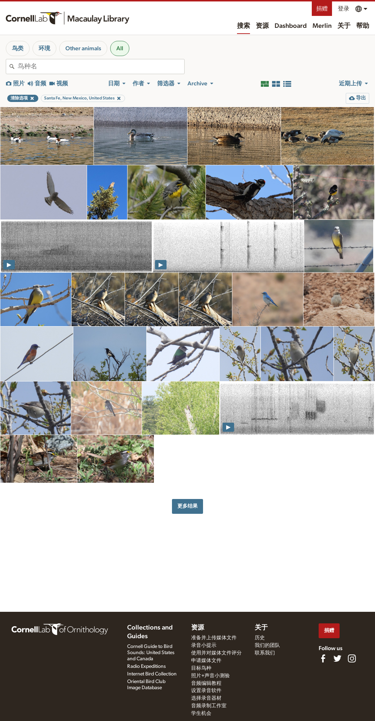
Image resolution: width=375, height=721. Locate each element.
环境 (44, 48)
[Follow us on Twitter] (337, 658)
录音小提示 (203, 645)
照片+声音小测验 (210, 675)
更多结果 (187, 506)
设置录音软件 (206, 690)
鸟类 (17, 48)
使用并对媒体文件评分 (216, 653)
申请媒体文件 (206, 660)
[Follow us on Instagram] (352, 658)
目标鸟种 (201, 668)
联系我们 (265, 653)
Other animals (83, 48)
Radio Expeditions (146, 666)
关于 (343, 26)
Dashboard (291, 26)
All (119, 48)
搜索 (243, 26)
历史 (260, 637)
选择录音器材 (206, 698)
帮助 (362, 26)
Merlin (322, 26)
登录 (343, 9)
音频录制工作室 (209, 705)
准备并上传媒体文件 (214, 637)
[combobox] (101, 66)
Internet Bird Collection (152, 674)
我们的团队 (267, 645)
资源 (262, 26)
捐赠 (322, 9)
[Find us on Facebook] (323, 658)
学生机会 (201, 713)
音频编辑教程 (206, 683)
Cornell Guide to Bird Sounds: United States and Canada (150, 652)
